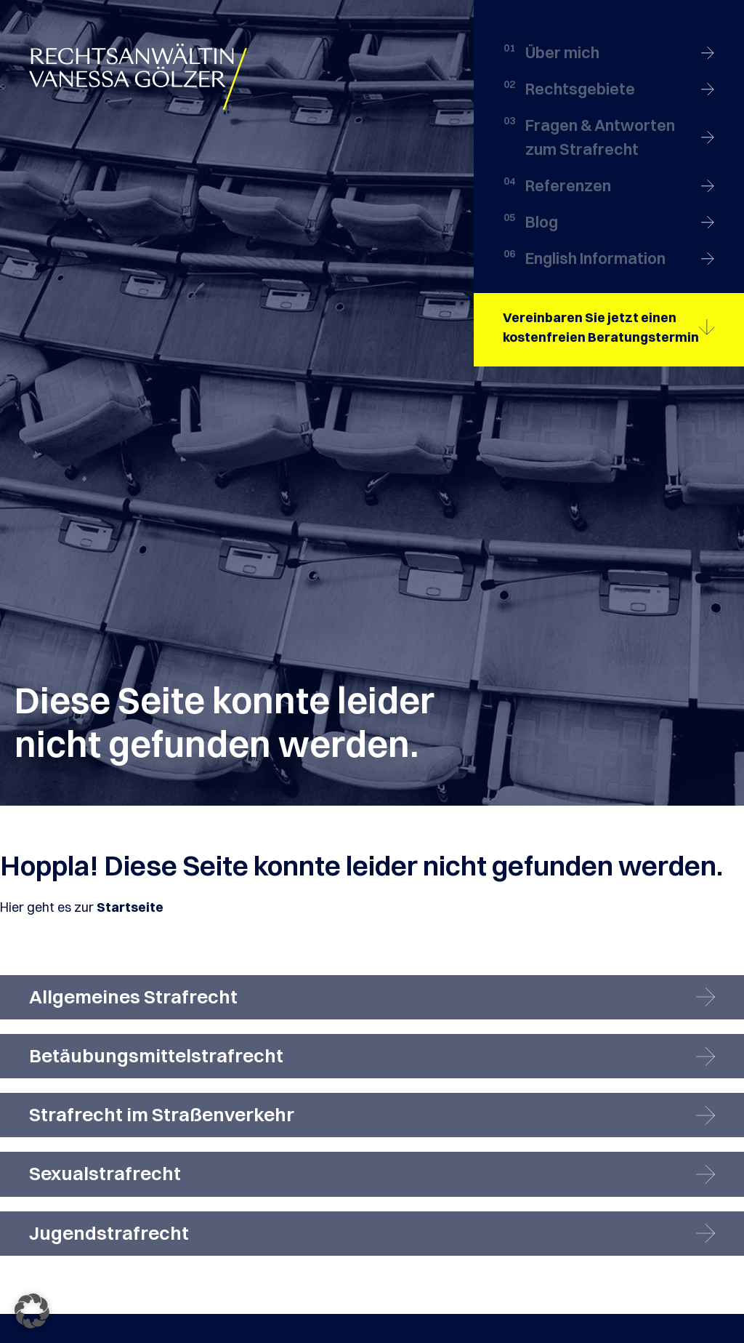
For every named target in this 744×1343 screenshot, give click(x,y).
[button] (32, 1311)
